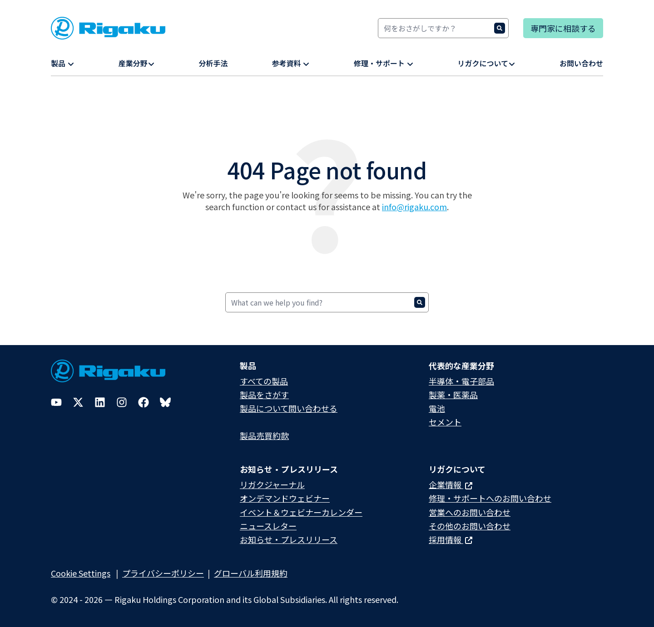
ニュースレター (268, 526)
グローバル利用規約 (250, 573)
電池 (437, 408)
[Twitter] (78, 402)
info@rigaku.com (414, 206)
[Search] (443, 28)
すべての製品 (264, 381)
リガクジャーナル (272, 484)
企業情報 (450, 484)
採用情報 (450, 539)
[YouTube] (56, 402)
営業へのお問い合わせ (469, 512)
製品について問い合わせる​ (288, 408)
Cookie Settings (80, 573)
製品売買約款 (264, 435)
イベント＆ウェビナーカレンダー (301, 512)
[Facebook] (143, 402)
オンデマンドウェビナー (285, 498)
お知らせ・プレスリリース (288, 539)
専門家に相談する (563, 28)
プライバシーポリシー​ (163, 573)
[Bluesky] (165, 402)
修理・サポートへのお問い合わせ (490, 498)
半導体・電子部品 (461, 381)
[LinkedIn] (99, 402)
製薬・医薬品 (453, 394)
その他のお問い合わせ (469, 526)
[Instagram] (121, 402)
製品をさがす (264, 394)
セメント (445, 422)
